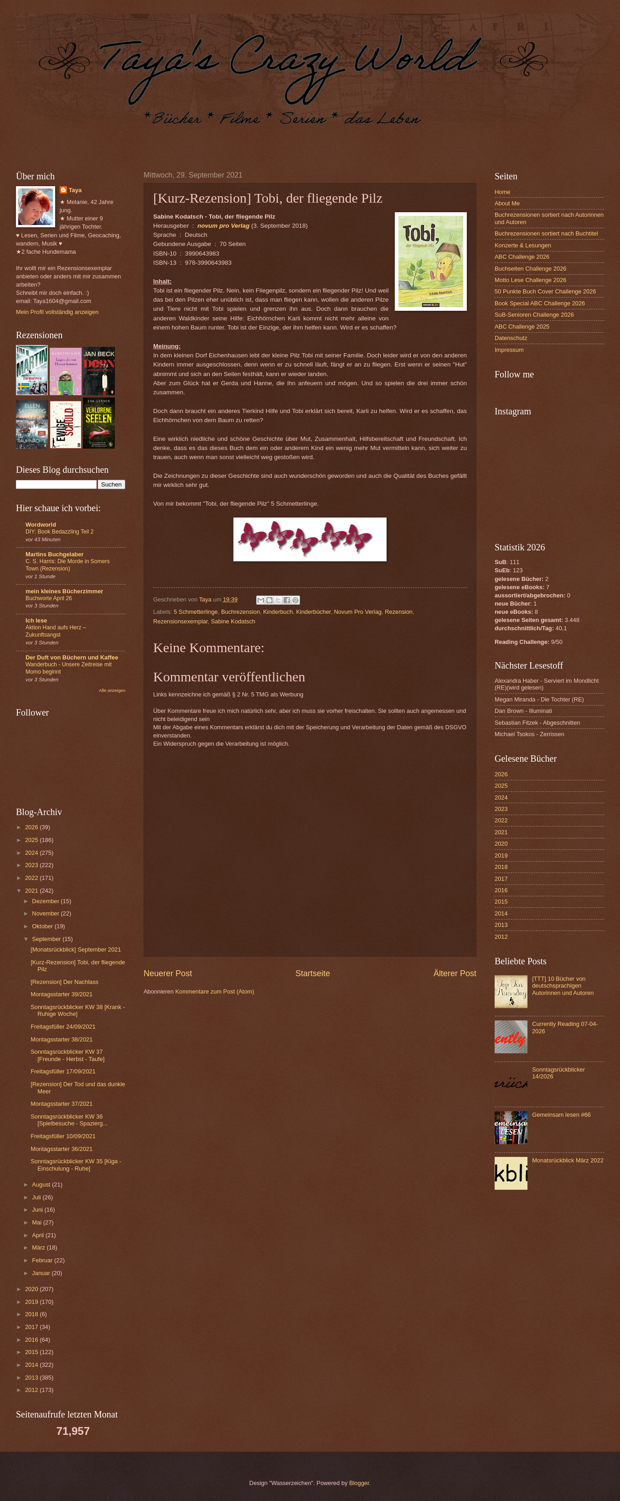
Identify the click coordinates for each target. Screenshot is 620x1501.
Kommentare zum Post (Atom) (214, 991)
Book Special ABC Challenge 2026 (540, 303)
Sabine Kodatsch (233, 621)
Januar (42, 1273)
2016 (32, 1339)
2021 (32, 890)
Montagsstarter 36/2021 (62, 1148)
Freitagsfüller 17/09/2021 (63, 1071)
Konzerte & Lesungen (523, 245)
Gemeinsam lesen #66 (561, 1114)
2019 (32, 1301)
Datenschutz (511, 338)
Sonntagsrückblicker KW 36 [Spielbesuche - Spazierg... (69, 1120)
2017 (32, 1326)
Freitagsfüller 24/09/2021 (63, 1026)
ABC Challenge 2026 (522, 256)
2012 (32, 1389)
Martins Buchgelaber (54, 554)
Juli (37, 1197)
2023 (32, 865)
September (47, 939)
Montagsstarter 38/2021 (62, 1039)
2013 (32, 1377)
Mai (37, 1222)
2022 (32, 877)
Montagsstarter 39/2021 (62, 994)
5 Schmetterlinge (196, 611)
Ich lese (36, 620)
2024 (32, 852)
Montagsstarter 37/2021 (62, 1103)
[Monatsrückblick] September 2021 (76, 949)
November (46, 913)
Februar (43, 1260)
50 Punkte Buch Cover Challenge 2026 (545, 291)
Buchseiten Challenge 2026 (530, 268)
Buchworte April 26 (49, 598)
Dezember (46, 901)
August (42, 1184)
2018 (32, 1314)
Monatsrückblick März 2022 (568, 1160)
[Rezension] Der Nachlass (64, 981)
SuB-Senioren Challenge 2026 (534, 314)
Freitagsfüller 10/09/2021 (63, 1136)
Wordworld (41, 524)
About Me (507, 203)
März (39, 1247)
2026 (32, 827)
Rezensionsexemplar (180, 621)
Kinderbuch (278, 611)
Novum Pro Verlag (358, 611)
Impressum (509, 349)
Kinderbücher (313, 611)
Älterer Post (455, 973)
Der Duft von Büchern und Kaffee (72, 657)
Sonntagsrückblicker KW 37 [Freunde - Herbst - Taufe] (67, 1055)
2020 (32, 1289)
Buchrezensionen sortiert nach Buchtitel (546, 233)
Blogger (359, 1483)
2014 (32, 1364)
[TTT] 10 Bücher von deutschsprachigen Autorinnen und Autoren (563, 985)
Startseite (312, 973)
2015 (32, 1352)
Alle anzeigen (112, 690)
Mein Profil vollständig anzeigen (57, 312)
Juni (38, 1209)
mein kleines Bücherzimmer (64, 591)
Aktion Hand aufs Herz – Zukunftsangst (56, 631)
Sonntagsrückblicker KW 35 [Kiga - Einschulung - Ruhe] (76, 1165)
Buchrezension (240, 611)
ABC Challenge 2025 (522, 326)
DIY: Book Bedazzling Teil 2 (59, 531)
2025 (32, 840)
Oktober (43, 926)
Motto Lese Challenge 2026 (530, 280)
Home (502, 191)
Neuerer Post (168, 973)
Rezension (399, 611)
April (38, 1235)
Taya (75, 190)
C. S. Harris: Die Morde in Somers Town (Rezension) (68, 565)
